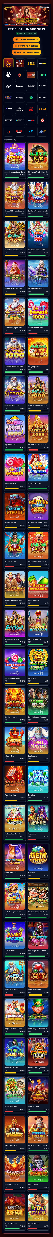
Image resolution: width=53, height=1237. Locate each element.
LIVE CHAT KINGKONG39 (26, 52)
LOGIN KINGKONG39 (26, 39)
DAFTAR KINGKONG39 (26, 46)
